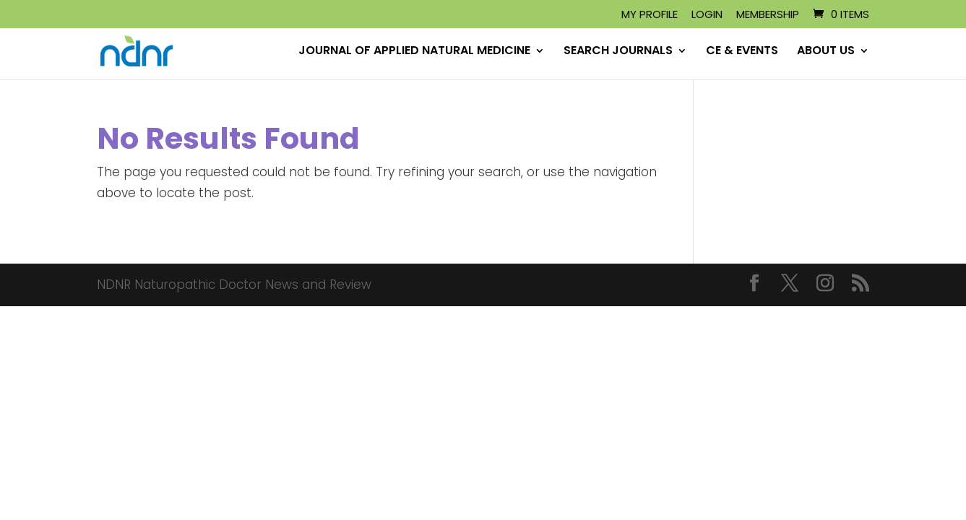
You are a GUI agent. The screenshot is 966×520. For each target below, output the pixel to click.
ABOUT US (826, 52)
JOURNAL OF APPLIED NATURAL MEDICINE (414, 52)
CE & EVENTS (742, 52)
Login (707, 15)
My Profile (649, 15)
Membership (767, 15)
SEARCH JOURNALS (618, 52)
